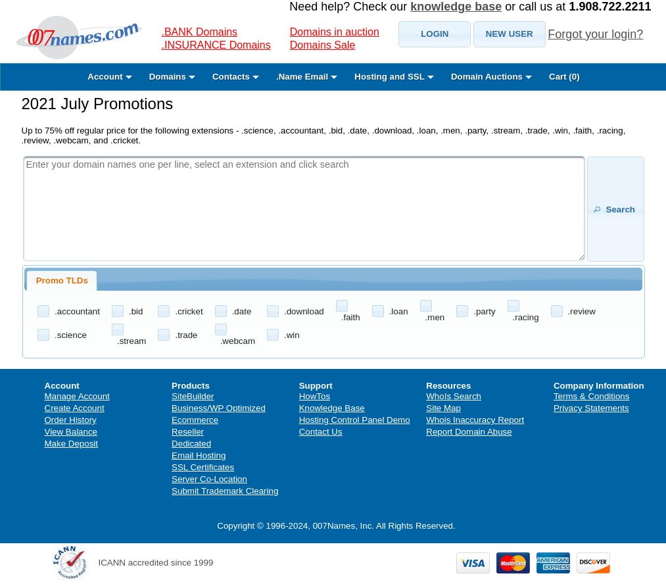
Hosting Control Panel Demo (354, 420)
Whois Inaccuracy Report (475, 420)
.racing (526, 317)
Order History (71, 420)
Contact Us (321, 432)
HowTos (314, 396)
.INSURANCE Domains (216, 45)
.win (292, 335)
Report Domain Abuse (468, 432)
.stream (131, 341)
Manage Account (77, 396)
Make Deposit (72, 444)
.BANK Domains (200, 31)
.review (582, 311)
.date (242, 311)
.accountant (77, 311)
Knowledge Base (332, 408)
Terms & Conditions (592, 396)
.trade (186, 335)
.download (304, 311)
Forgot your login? (595, 34)
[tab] (61, 280)
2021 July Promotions (98, 103)
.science (71, 335)
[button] (434, 34)
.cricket (188, 311)
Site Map (443, 408)
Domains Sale (323, 45)
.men (435, 317)
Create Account (75, 408)
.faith (350, 317)
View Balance (71, 432)
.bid (136, 311)
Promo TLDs (62, 280)
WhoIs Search (453, 396)
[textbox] (304, 208)
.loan (398, 311)
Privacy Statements (591, 408)
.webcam (237, 341)
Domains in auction (334, 31)
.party (484, 311)
